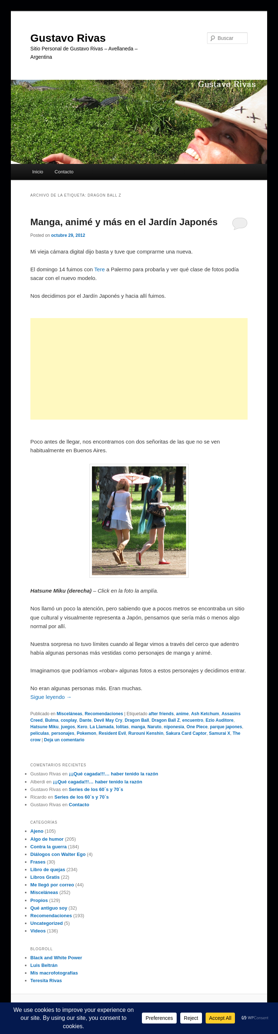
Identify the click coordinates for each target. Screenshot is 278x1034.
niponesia (174, 726)
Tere (99, 269)
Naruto (154, 726)
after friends (161, 713)
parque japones (226, 726)
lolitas (122, 726)
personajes (62, 733)
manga (138, 726)
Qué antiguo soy (48, 908)
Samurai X (219, 733)
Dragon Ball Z (166, 720)
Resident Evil (112, 733)
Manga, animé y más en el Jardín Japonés (124, 222)
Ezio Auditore (219, 720)
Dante (85, 720)
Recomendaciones (104, 713)
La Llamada (102, 726)
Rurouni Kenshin (146, 733)
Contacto (64, 171)
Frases (38, 862)
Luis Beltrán (44, 965)
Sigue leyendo (51, 697)
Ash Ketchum (205, 713)
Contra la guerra (48, 846)
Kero (82, 726)
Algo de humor (47, 839)
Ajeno (36, 831)
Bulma (51, 720)
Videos (38, 931)
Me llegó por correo (52, 884)
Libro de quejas (47, 869)
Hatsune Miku (44, 726)
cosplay (69, 720)
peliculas (39, 733)
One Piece (196, 726)
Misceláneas (70, 713)
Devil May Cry (108, 720)
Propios (39, 900)
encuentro (192, 720)
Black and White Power (56, 957)
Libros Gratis (45, 877)
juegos (68, 726)
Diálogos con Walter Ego (58, 854)
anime (182, 713)
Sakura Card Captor (186, 733)
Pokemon (86, 733)
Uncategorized (46, 923)
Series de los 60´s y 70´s (96, 789)
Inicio (37, 171)
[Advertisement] (139, 369)
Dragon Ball (137, 720)
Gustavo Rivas (68, 38)
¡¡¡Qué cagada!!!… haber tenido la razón (113, 773)
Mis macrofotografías (54, 973)
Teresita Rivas (46, 980)
